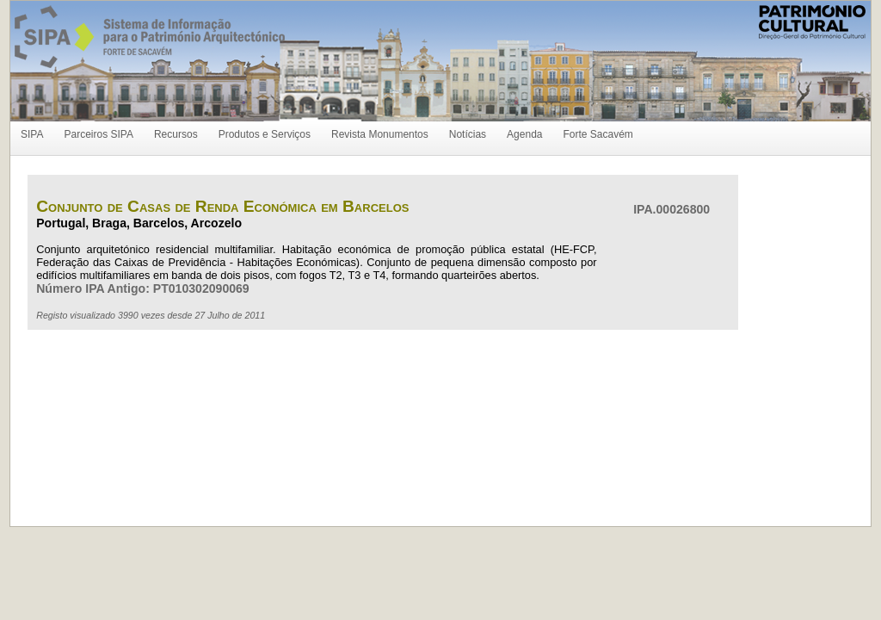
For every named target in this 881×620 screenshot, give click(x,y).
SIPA (32, 134)
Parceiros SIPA (98, 134)
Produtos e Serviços (265, 134)
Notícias (467, 134)
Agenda (524, 134)
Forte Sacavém (597, 134)
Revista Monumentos (379, 134)
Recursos (176, 134)
